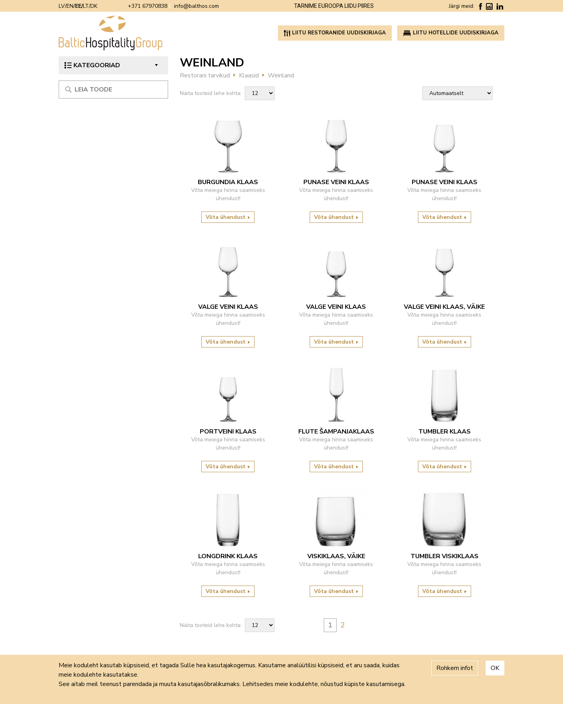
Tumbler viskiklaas (445, 556)
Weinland (281, 75)
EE (78, 6)
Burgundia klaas (228, 182)
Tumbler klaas (444, 431)
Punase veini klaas (336, 182)
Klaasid (249, 75)
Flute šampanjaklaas (336, 431)
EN (70, 6)
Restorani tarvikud (205, 75)
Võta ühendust (228, 217)
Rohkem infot (454, 668)
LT (86, 6)
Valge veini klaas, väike (444, 307)
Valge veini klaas (228, 307)
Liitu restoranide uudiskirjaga (335, 32)
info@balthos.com (196, 6)
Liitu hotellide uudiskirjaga (450, 32)
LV (62, 6)
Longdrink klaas (228, 556)
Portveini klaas (228, 431)
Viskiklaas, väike (336, 556)
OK (495, 668)
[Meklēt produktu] (113, 90)
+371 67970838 (147, 6)
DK (93, 6)
